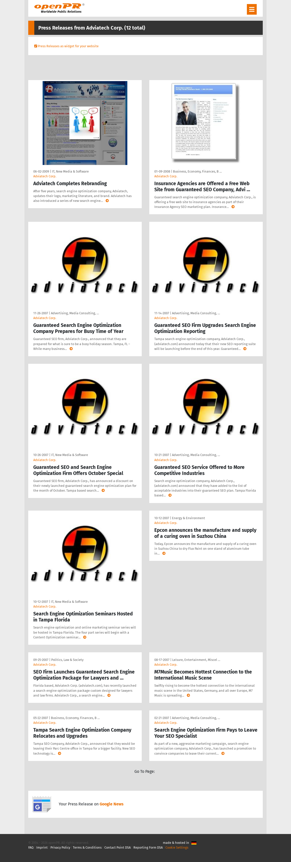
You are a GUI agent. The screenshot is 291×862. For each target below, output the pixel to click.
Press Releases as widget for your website (68, 46)
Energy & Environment (188, 518)
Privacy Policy (60, 847)
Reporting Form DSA (148, 847)
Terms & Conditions (87, 847)
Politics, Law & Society (67, 660)
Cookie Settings (176, 847)
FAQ (31, 847)
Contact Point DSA (117, 847)
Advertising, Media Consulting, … (75, 313)
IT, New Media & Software (70, 171)
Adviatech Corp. (44, 176)
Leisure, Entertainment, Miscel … (196, 660)
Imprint (42, 847)
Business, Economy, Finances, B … (197, 171)
